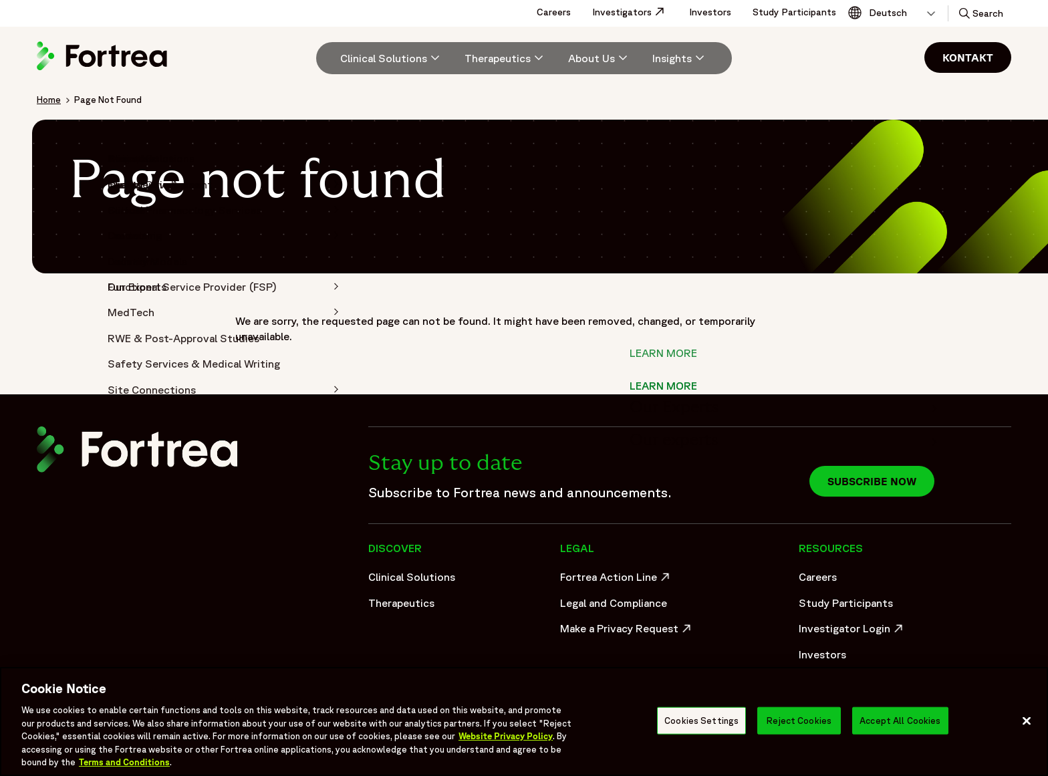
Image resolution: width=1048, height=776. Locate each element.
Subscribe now (871, 481)
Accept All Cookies (900, 720)
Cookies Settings (701, 720)
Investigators (635, 12)
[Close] (1026, 720)
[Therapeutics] (506, 58)
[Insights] (680, 58)
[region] (524, 721)
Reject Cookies (799, 720)
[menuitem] (385, 58)
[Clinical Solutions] (391, 58)
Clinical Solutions (411, 577)
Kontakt (967, 57)
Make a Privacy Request (627, 631)
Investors (710, 12)
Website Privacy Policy (505, 736)
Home (49, 99)
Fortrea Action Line (616, 580)
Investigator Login (852, 631)
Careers (554, 12)
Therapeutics (401, 603)
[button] (979, 13)
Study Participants (794, 12)
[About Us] (599, 58)
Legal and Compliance (613, 603)
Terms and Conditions (124, 762)
